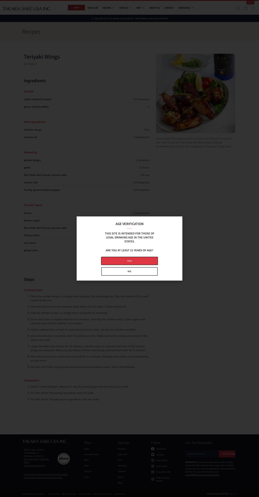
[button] (129, 261)
